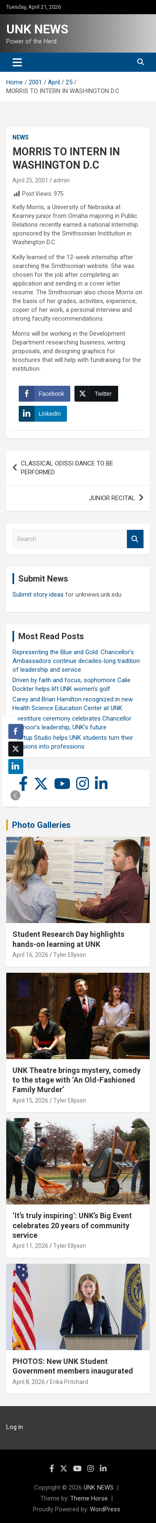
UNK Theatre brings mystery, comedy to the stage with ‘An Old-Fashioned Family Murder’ (76, 1080)
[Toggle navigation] (17, 62)
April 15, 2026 (30, 1100)
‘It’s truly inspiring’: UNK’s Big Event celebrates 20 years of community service (72, 1225)
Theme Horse (89, 1498)
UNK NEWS (37, 29)
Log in (14, 1427)
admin (61, 180)
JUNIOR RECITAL (112, 498)
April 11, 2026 (30, 1245)
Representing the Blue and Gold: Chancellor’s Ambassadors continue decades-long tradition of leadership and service (76, 660)
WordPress (105, 1509)
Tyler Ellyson (69, 954)
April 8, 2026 (28, 1382)
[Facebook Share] (44, 394)
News (20, 137)
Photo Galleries (41, 825)
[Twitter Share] (96, 394)
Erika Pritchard (69, 1382)
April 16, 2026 (30, 954)
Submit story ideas (38, 594)
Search (135, 539)
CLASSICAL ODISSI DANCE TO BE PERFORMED (67, 468)
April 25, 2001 (30, 180)
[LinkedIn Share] (43, 414)
